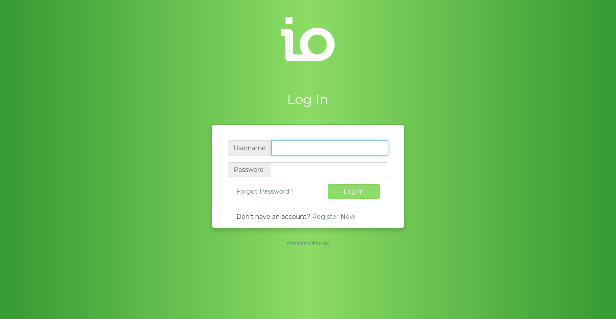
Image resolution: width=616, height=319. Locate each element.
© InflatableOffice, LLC (308, 243)
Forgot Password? (264, 191)
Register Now (333, 217)
